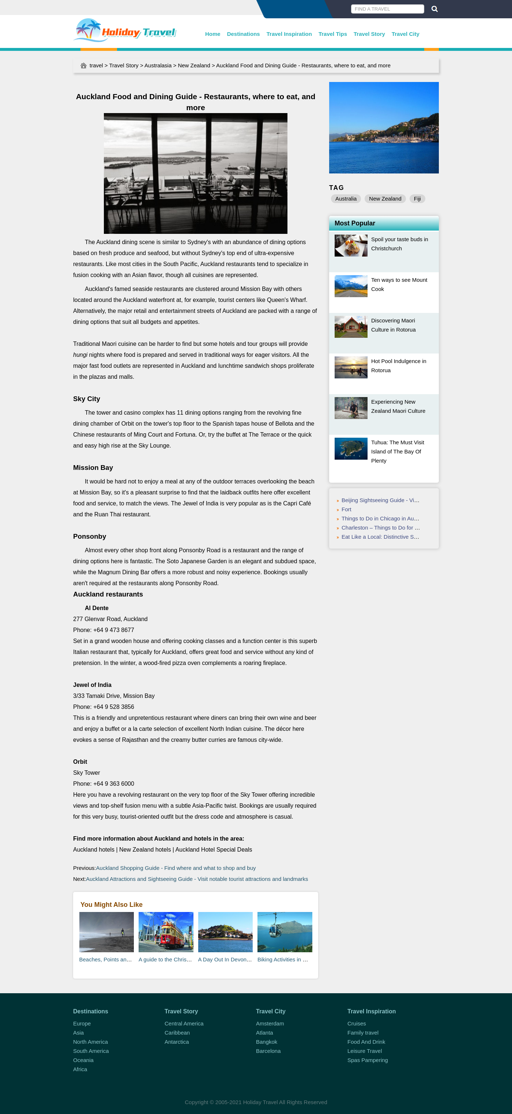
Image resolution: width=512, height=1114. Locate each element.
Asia (78, 1032)
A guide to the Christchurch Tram (178, 959)
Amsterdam (270, 1023)
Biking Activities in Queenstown (295, 959)
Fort (346, 509)
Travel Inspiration (289, 34)
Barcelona (268, 1051)
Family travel (363, 1032)
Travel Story (369, 34)
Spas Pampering (367, 1060)
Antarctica (177, 1042)
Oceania (83, 1060)
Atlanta (264, 1032)
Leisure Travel (364, 1051)
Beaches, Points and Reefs (112, 959)
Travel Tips (333, 34)
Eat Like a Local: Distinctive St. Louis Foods (395, 537)
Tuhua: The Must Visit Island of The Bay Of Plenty (397, 451)
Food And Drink (366, 1042)
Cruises (356, 1023)
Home (213, 34)
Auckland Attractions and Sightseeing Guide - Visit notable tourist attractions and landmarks (197, 879)
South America (91, 1051)
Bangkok (266, 1042)
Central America (184, 1023)
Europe (82, 1023)
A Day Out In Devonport (227, 959)
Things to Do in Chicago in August (383, 518)
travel (96, 65)
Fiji (417, 198)
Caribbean (177, 1032)
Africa (80, 1069)
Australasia (158, 65)
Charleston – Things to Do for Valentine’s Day (397, 527)
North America (90, 1042)
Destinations (243, 34)
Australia (346, 198)
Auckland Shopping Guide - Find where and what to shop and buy (176, 868)
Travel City (405, 34)
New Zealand (194, 65)
